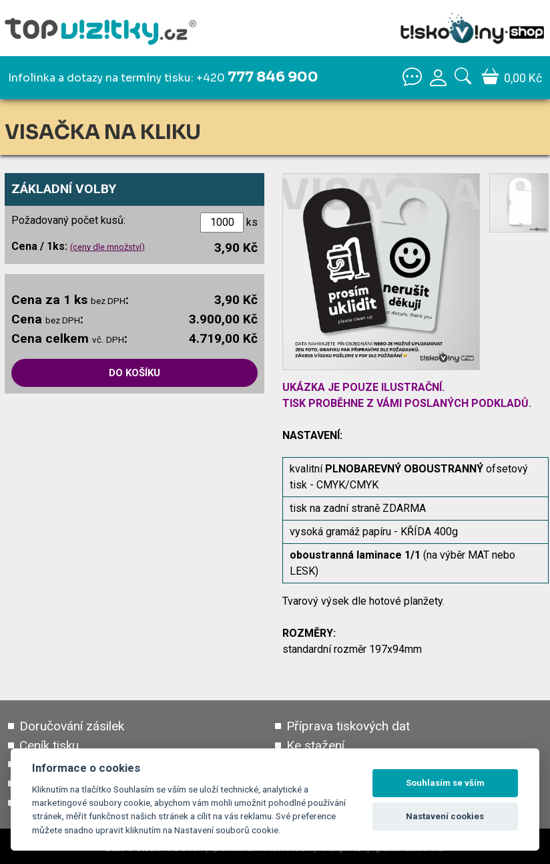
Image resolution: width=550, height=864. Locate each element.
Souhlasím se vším (445, 783)
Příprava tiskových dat (348, 726)
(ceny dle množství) (107, 247)
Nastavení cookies (445, 816)
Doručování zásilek (71, 726)
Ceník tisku (49, 746)
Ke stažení (315, 746)
